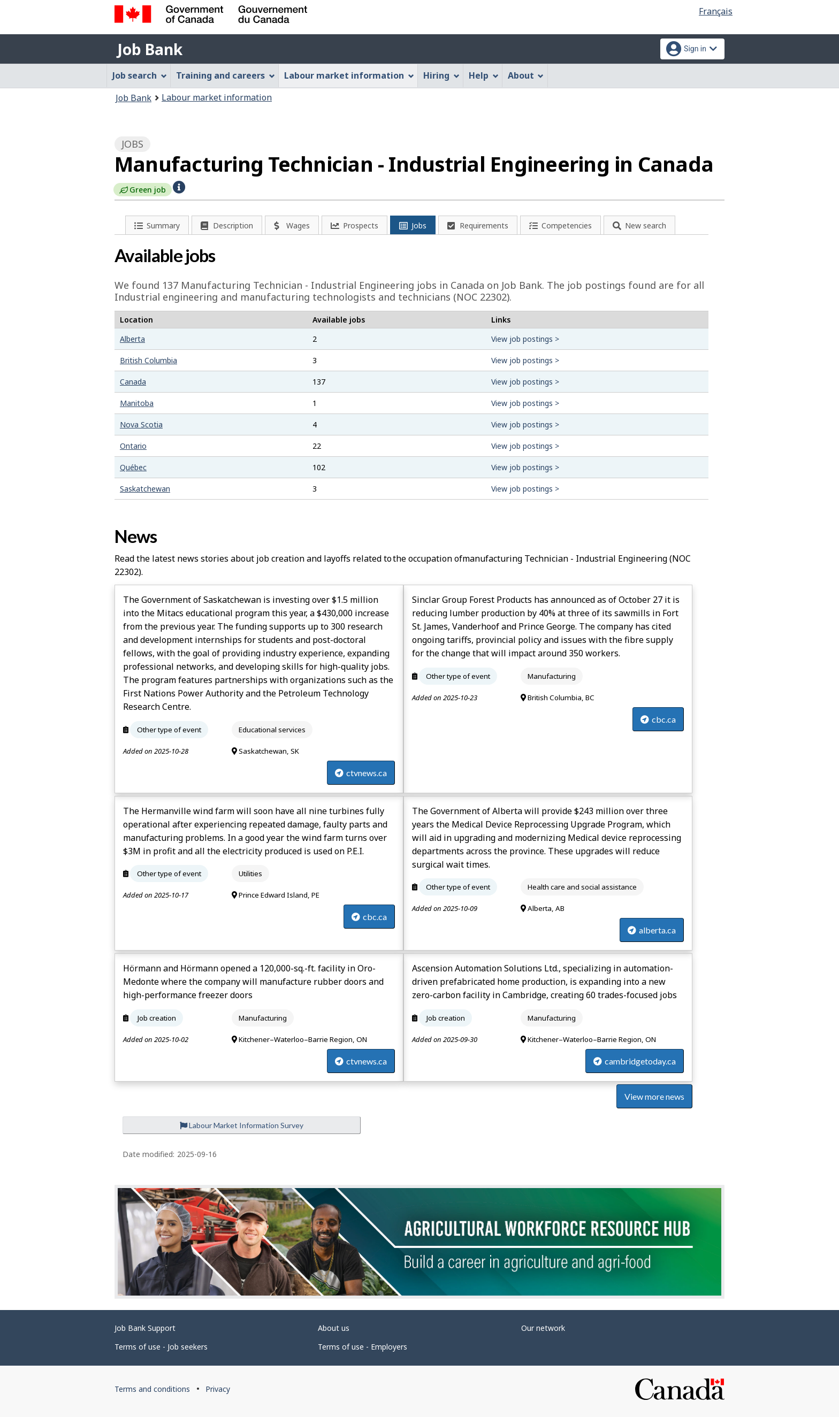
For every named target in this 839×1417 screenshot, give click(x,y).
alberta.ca (652, 930)
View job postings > (525, 339)
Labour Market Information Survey (241, 1125)
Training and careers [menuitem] (225, 75)
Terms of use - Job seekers (161, 1347)
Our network (543, 1328)
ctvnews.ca (361, 773)
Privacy (217, 1389)
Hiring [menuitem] (441, 75)
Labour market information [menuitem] (349, 75)
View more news (654, 1096)
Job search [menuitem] (139, 75)
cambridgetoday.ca (634, 1061)
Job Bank (149, 49)
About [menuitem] (526, 75)
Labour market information (217, 97)
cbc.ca (658, 719)
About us (333, 1328)
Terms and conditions (152, 1389)
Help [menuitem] (484, 75)
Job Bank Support (145, 1328)
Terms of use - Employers (362, 1347)
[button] (179, 186)
